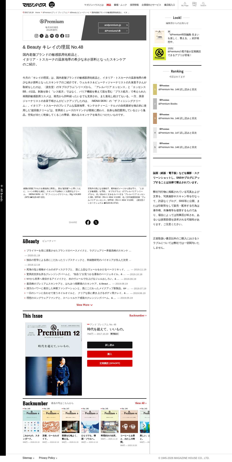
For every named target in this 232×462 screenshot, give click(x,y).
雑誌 (108, 5)
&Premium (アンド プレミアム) (55, 12)
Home (37, 12)
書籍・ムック (120, 5)
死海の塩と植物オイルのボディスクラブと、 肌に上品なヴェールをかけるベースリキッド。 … (86, 269)
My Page (185, 3)
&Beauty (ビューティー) (79, 12)
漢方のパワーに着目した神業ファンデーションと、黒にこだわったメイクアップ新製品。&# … (86, 288)
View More (85, 305)
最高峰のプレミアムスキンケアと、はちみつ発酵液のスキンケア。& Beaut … (77, 283)
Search (203, 3)
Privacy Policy (47, 458)
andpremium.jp (115, 25)
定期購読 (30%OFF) (110, 363)
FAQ (194, 3)
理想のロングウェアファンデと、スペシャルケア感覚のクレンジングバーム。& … (80, 297)
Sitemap (27, 458)
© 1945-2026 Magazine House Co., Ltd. (183, 458)
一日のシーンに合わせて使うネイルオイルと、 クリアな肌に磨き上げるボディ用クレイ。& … (86, 293)
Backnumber (137, 315)
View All (140, 403)
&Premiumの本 (116, 31)
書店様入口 (169, 5)
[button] (143, 425)
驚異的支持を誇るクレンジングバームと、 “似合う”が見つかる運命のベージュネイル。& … (84, 274)
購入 (109, 354)
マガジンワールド (39, 5)
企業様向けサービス (151, 5)
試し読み (109, 345)
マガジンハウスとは (93, 5)
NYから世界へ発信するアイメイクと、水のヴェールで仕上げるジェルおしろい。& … (81, 278)
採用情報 (134, 5)
